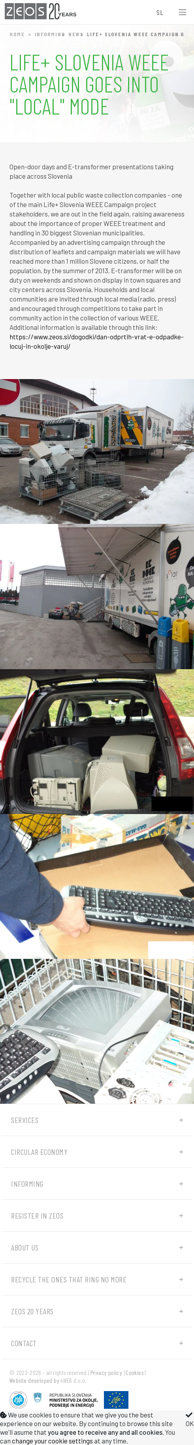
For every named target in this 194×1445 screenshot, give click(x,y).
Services (24, 1120)
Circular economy (39, 1151)
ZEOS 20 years (32, 1311)
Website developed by (34, 1380)
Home (17, 34)
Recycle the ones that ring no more (68, 1279)
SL (159, 12)
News (76, 34)
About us (24, 1247)
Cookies (134, 1372)
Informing (50, 34)
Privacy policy (106, 1372)
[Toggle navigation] (182, 12)
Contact (24, 1343)
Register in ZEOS (37, 1215)
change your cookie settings (52, 1441)
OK (190, 1419)
